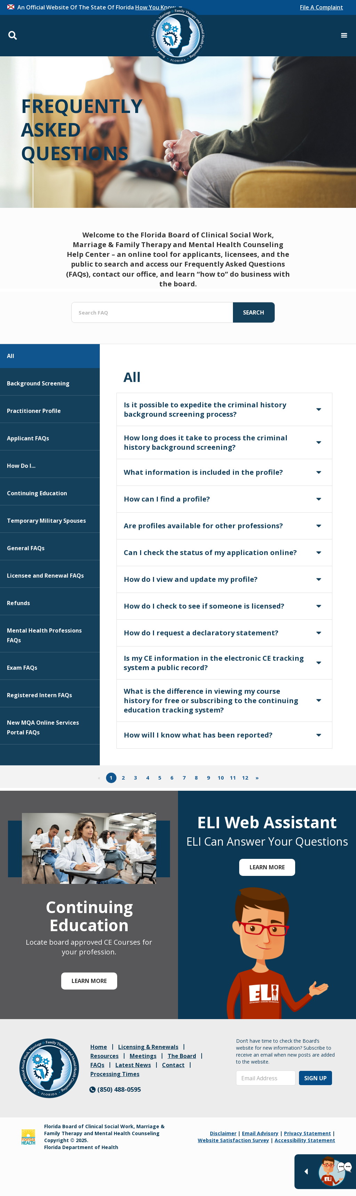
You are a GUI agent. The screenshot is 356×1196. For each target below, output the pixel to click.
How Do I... (21, 501)
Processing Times (114, 1074)
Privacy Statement (307, 1133)
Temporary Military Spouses (46, 556)
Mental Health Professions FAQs (44, 671)
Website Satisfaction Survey (233, 1140)
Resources (104, 1056)
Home (98, 1047)
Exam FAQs (22, 703)
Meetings (143, 1056)
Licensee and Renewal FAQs (45, 611)
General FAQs (25, 584)
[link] (49, 1068)
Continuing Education (37, 529)
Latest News (133, 1065)
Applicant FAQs (28, 474)
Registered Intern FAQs (39, 731)
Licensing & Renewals (148, 1047)
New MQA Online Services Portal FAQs (43, 763)
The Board (182, 1056)
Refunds (18, 639)
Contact (173, 1065)
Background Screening (38, 419)
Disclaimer (223, 1133)
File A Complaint (321, 7)
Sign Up (315, 1078)
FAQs (97, 1065)
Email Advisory (260, 1133)
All (10, 392)
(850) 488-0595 (115, 1089)
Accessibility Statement (305, 1140)
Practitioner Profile (34, 446)
